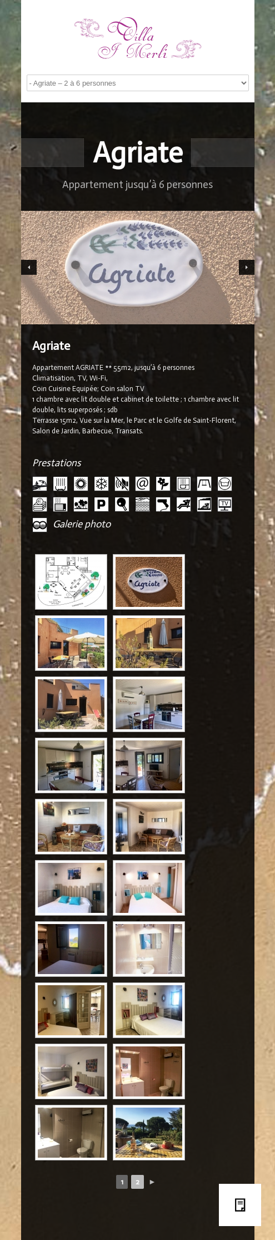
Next (246, 267)
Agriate (51, 345)
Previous (29, 267)
